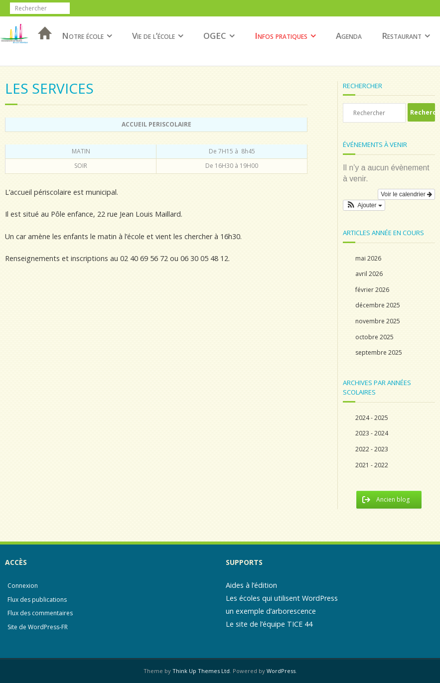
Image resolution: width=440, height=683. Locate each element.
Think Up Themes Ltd (201, 671)
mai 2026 (368, 258)
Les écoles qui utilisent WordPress (282, 598)
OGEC (214, 35)
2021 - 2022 (371, 465)
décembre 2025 (377, 305)
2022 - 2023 (371, 449)
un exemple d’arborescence (271, 611)
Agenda (349, 35)
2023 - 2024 (371, 433)
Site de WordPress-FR (37, 627)
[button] (364, 205)
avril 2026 (369, 274)
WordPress (281, 671)
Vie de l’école (153, 35)
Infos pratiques (281, 35)
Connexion (22, 585)
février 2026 (372, 289)
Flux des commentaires (40, 613)
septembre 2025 (378, 352)
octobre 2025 (374, 337)
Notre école (83, 35)
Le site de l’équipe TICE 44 (269, 624)
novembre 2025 (377, 321)
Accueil (42, 46)
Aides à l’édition (251, 585)
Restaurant (402, 35)
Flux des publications (37, 599)
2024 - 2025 (371, 417)
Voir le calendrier (406, 194)
